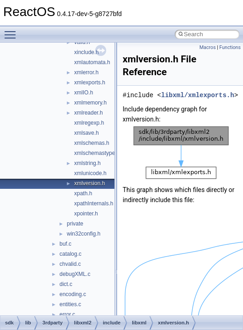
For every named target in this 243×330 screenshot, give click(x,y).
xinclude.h (86, 52)
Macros (208, 47)
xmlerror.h (86, 72)
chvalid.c (70, 264)
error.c (67, 314)
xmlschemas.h (91, 143)
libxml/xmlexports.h (197, 95)
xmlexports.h (89, 82)
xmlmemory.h (90, 102)
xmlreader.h (88, 113)
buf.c (65, 244)
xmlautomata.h (92, 62)
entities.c (70, 304)
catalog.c (70, 254)
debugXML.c (74, 274)
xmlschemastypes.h (98, 153)
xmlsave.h (86, 133)
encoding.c (72, 294)
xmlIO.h (83, 92)
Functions (230, 47)
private (75, 223)
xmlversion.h (89, 183)
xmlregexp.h (89, 123)
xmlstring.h (87, 163)
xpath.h (83, 193)
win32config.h (83, 234)
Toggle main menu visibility (12, 30)
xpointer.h (86, 213)
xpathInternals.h (93, 203)
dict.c (65, 284)
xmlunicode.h (90, 173)
